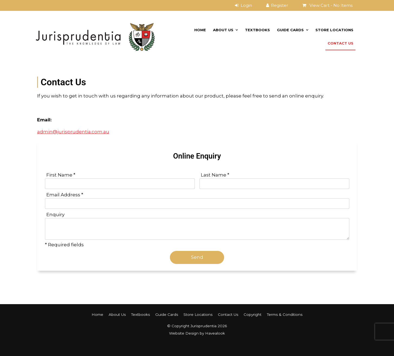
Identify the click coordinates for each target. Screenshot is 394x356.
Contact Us (340, 43)
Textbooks (257, 30)
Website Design (184, 333)
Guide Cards (290, 30)
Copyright (252, 314)
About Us (223, 30)
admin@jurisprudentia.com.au (73, 131)
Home (200, 30)
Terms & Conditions (284, 314)
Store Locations (334, 30)
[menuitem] (97, 315)
